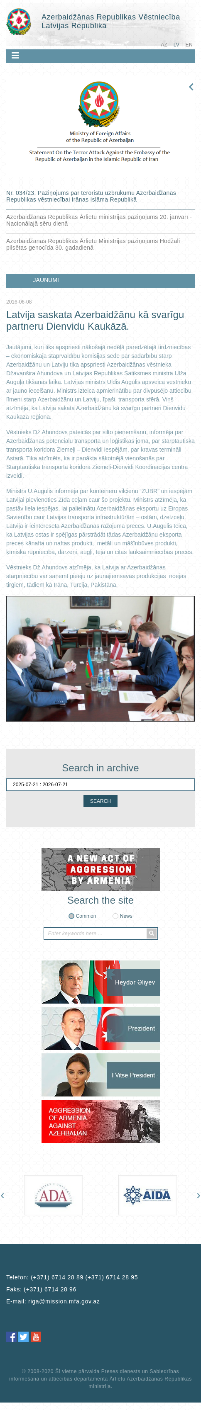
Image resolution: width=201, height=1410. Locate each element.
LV (177, 44)
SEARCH (100, 801)
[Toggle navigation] (15, 55)
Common (86, 916)
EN (189, 44)
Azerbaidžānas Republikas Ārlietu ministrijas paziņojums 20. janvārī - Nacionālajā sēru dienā (99, 220)
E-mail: (53, 1301)
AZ (164, 44)
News (126, 916)
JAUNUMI (46, 280)
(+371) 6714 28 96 (50, 1289)
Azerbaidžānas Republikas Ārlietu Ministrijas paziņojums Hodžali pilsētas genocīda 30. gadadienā (93, 244)
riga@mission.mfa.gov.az (64, 1301)
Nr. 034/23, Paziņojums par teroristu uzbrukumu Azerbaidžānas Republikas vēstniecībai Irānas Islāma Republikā (91, 196)
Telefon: (72, 1277)
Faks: (41, 1289)
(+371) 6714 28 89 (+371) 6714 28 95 (84, 1277)
